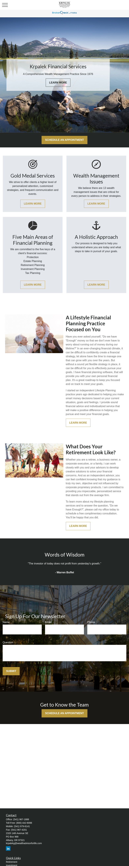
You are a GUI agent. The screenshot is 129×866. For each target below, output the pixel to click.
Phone (91, 622)
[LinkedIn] (8, 848)
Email (48, 622)
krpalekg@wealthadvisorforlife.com (24, 843)
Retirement (11, 862)
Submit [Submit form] (11, 671)
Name (6, 622)
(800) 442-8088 (24, 823)
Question (8, 642)
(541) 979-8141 (22, 826)
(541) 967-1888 (21, 819)
